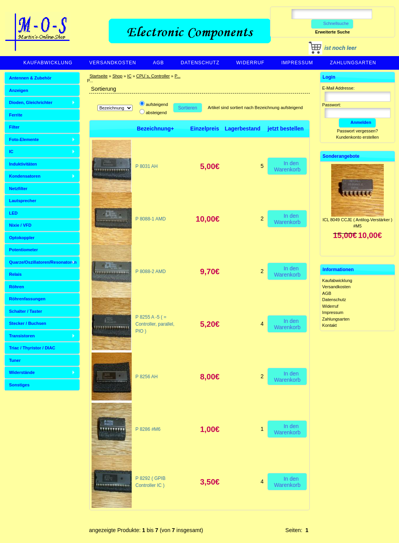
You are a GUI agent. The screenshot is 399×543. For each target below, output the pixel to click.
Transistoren (22, 335)
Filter (14, 127)
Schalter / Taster (25, 311)
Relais (15, 274)
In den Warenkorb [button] (287, 166)
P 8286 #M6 (148, 429)
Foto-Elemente (24, 139)
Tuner (15, 360)
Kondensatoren (25, 176)
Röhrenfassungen (27, 298)
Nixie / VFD (20, 225)
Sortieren (187, 108)
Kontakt (329, 325)
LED (13, 213)
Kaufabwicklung (47, 62)
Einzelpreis (204, 128)
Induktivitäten (23, 164)
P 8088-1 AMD (151, 219)
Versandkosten (112, 62)
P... (177, 76)
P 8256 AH (147, 376)
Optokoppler (21, 237)
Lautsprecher (22, 200)
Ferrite (15, 115)
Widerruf (250, 62)
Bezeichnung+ (155, 128)
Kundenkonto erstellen (357, 137)
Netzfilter (18, 188)
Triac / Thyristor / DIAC (32, 348)
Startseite (99, 76)
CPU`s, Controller (153, 76)
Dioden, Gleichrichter (30, 102)
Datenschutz (200, 62)
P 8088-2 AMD (151, 271)
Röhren (16, 286)
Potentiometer (23, 249)
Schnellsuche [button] (332, 23)
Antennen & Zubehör (30, 78)
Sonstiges (19, 385)
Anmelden (357, 122)
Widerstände (22, 372)
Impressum (297, 62)
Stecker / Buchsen (27, 323)
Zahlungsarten (353, 62)
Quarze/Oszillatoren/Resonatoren (43, 262)
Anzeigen (18, 90)
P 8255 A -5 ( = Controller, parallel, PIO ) (155, 324)
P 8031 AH (147, 166)
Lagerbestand (243, 128)
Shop (117, 76)
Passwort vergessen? (357, 131)
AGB (158, 62)
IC (129, 76)
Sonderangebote (341, 156)
